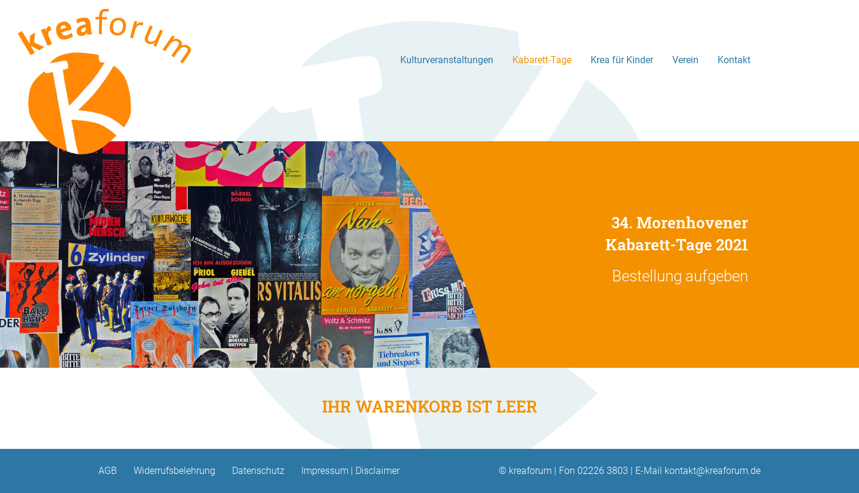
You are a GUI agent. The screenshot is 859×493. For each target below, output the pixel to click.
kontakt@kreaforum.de (713, 470)
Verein (685, 60)
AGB (107, 470)
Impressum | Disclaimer (350, 470)
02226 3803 (602, 470)
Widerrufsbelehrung (174, 470)
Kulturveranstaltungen (446, 60)
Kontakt (734, 60)
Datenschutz (258, 470)
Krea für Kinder (622, 60)
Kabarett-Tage (541, 60)
